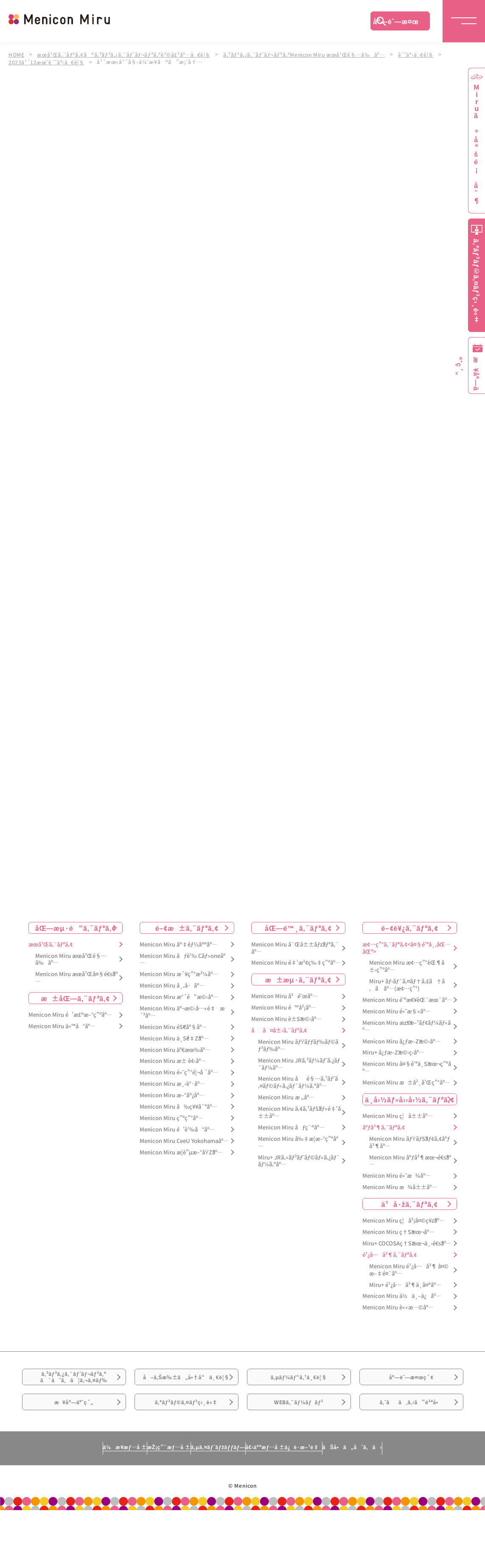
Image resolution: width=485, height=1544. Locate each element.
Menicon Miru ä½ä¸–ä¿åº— (401, 1295)
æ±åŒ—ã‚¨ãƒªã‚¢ (75, 997)
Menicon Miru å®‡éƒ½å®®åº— (178, 943)
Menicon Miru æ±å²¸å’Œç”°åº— (406, 1081)
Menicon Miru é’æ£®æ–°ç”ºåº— (70, 1014)
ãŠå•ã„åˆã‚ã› (430, 1480)
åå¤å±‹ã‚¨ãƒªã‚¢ (279, 1029)
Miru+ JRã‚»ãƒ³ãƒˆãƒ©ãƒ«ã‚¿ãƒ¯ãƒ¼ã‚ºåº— (299, 1160)
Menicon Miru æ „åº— (286, 1096)
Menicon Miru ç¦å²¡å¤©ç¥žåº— (403, 1219)
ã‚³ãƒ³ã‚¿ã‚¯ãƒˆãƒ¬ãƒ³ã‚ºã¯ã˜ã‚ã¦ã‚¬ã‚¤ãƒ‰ (74, 1382)
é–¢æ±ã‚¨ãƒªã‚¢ (187, 926)
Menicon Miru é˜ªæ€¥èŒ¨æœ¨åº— (407, 999)
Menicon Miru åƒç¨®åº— (291, 1126)
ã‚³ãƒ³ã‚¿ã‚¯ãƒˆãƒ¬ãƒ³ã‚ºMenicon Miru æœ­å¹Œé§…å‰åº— (311, 54)
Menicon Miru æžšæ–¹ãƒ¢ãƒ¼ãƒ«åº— (406, 1025)
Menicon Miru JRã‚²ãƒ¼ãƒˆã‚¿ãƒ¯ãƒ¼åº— (299, 1063)
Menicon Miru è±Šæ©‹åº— (286, 1018)
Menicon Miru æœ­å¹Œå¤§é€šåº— (76, 977)
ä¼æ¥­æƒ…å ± (45, 1480)
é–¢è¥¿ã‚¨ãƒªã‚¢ (409, 926)
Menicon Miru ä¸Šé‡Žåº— (174, 1037)
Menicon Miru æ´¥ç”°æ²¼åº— (179, 973)
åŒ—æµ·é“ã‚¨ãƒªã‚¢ (75, 926)
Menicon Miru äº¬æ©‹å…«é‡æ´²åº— (182, 1011)
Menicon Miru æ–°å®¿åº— (172, 1094)
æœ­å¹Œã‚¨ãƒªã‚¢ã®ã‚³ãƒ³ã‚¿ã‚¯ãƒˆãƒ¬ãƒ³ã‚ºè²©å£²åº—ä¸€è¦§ (126, 54)
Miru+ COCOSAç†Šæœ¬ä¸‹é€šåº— (406, 1242)
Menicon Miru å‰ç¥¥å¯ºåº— (178, 1106)
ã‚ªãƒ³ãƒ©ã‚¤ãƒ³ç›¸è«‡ (186, 1430)
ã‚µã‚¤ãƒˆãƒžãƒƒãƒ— (214, 1480)
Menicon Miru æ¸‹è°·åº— (172, 1083)
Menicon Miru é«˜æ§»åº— (396, 1010)
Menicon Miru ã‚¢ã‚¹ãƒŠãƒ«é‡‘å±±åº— (299, 1111)
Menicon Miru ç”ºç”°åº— (171, 1117)
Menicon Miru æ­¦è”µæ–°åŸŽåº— (181, 1151)
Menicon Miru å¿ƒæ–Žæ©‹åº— (401, 1040)
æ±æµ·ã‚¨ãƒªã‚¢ (298, 979)
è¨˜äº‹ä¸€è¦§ (425, 54)
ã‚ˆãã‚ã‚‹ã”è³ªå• (411, 1430)
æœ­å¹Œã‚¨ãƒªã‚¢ (50, 943)
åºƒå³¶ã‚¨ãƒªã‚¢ (383, 1126)
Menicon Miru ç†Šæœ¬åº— (398, 1231)
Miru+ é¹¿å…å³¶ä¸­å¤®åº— (405, 1283)
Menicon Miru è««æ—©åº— (398, 1306)
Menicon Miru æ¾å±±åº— (399, 1186)
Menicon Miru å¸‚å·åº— (172, 984)
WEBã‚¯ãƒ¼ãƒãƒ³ (299, 1430)
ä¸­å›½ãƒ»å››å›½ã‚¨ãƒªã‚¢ (409, 1098)
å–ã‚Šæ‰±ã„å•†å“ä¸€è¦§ (186, 1387)
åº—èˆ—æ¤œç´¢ (396, 23)
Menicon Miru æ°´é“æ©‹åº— (179, 996)
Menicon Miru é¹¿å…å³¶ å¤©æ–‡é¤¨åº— (409, 1269)
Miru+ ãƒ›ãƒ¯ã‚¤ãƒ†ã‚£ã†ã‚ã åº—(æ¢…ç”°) (407, 984)
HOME (16, 54)
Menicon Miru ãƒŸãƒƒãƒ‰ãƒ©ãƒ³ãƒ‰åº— (298, 1045)
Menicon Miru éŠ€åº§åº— (173, 1026)
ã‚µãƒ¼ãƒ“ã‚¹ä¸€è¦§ (298, 1382)
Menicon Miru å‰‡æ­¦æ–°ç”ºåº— (298, 1141)
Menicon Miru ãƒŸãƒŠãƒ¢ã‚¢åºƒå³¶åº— (409, 1141)
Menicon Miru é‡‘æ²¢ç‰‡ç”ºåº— (296, 962)
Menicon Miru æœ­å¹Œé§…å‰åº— (71, 958)
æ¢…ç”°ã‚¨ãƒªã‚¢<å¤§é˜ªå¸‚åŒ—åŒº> (406, 947)
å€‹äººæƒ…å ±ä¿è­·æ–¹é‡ (321, 1480)
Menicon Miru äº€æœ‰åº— (175, 1048)
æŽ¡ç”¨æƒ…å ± (126, 1480)
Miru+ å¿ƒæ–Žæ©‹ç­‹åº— (393, 1051)
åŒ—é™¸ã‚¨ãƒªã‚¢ (298, 926)
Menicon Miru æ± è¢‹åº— (173, 1060)
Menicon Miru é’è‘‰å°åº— (177, 1128)
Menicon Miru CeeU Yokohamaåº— (184, 1139)
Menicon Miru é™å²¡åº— (283, 1006)
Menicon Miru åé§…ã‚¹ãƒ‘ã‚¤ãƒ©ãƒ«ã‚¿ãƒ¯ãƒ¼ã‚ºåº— (298, 1081)
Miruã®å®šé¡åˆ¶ (476, 144)
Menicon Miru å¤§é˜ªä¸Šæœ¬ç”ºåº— (406, 1067)
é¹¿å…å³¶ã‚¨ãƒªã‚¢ (389, 1254)
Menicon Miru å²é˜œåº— (284, 995)
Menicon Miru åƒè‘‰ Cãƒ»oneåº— (182, 958)
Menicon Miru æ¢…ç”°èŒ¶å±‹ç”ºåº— (406, 965)
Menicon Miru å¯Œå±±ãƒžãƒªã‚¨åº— (295, 947)
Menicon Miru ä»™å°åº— (61, 1025)
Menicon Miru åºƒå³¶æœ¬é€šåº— (410, 1160)
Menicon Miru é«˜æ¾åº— (396, 1175)
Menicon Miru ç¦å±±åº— (397, 1115)
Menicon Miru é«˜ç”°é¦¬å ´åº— (179, 1071)
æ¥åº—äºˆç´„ (74, 1430)
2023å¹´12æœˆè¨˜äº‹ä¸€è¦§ (47, 61)
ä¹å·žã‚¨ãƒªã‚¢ (409, 1203)
